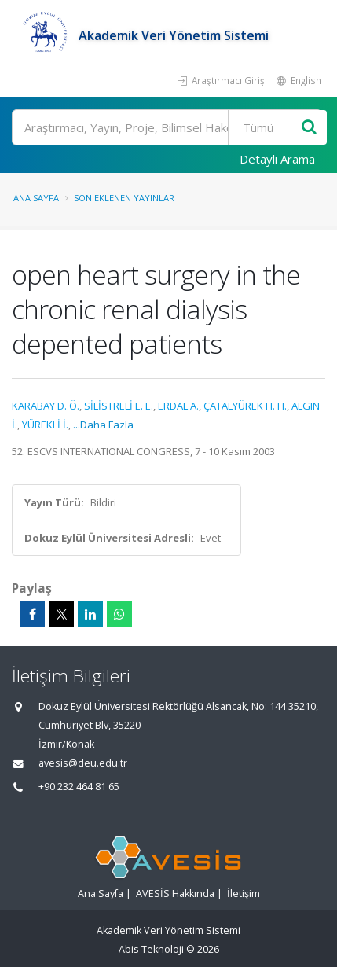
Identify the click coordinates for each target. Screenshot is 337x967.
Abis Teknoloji (151, 949)
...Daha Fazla (103, 424)
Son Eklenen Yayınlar (124, 198)
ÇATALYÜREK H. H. (245, 406)
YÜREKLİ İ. (45, 424)
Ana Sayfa (36, 198)
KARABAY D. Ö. (45, 406)
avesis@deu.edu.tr (82, 763)
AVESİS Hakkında (175, 893)
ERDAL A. (178, 406)
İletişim (243, 893)
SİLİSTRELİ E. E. (118, 406)
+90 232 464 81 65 (78, 786)
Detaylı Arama (277, 159)
